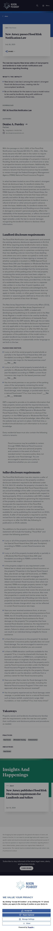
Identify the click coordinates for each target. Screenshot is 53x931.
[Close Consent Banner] (26, 923)
